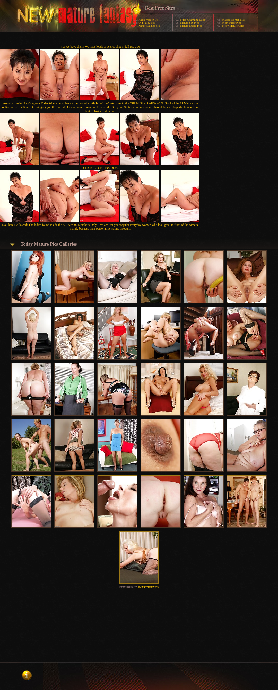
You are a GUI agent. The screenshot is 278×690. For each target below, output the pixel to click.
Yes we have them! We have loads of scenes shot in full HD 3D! (100, 46)
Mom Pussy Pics (231, 22)
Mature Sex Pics (189, 22)
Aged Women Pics (148, 19)
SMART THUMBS (148, 587)
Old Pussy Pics (146, 22)
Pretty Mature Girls (233, 25)
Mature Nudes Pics (191, 25)
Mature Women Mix (233, 19)
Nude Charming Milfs (192, 19)
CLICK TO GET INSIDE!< (100, 168)
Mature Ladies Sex (149, 25)
